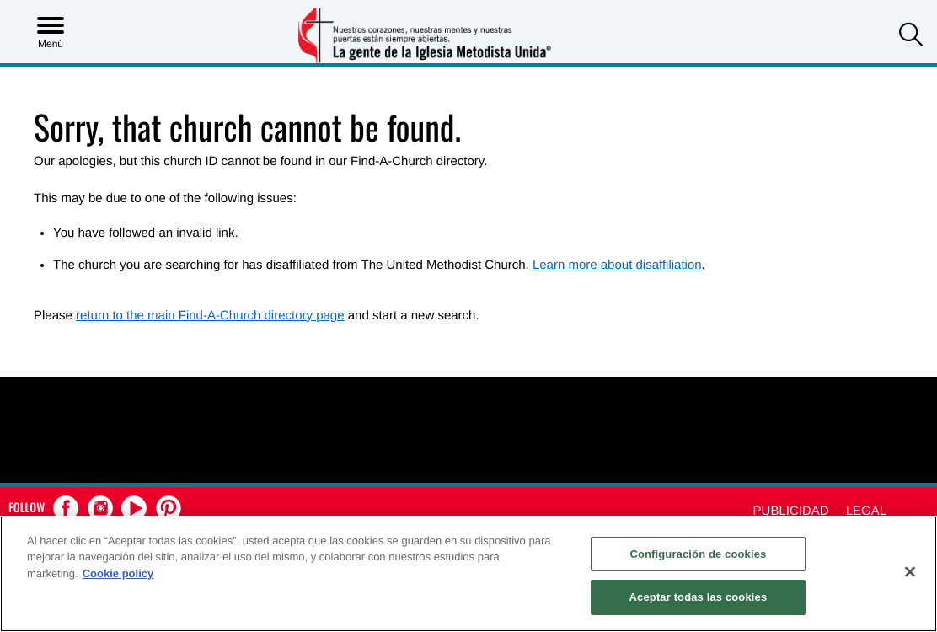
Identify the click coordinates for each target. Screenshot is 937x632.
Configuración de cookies (697, 554)
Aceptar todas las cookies (698, 597)
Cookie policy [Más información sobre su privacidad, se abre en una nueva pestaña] (118, 573)
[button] (911, 37)
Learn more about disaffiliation (617, 265)
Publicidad (791, 511)
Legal (866, 511)
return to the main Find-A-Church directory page (210, 315)
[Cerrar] (910, 571)
